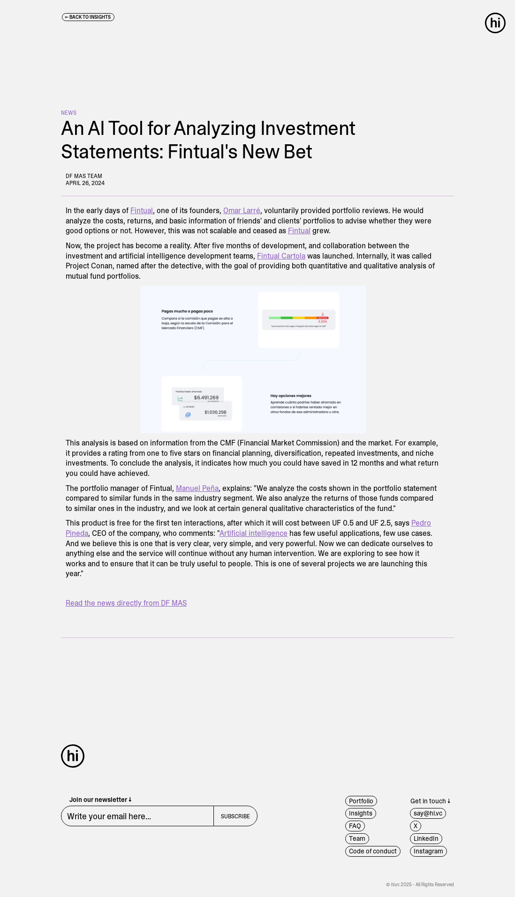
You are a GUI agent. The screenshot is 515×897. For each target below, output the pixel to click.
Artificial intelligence (254, 533)
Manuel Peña (197, 488)
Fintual (141, 210)
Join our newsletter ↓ (100, 800)
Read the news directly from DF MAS (126, 603)
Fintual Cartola (281, 256)
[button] (498, 23)
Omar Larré (241, 210)
